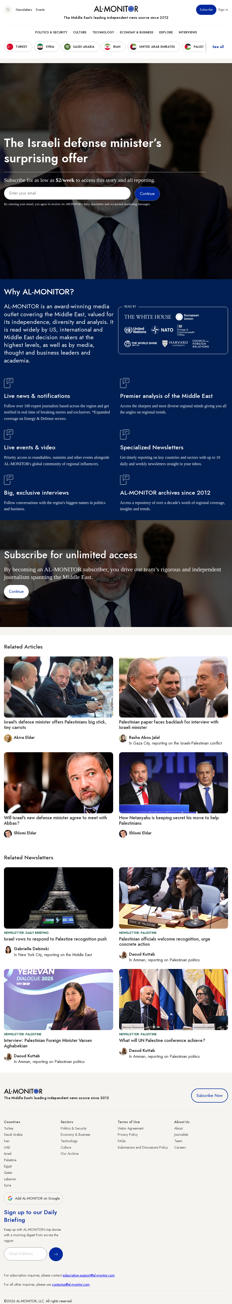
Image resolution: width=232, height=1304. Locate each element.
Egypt (8, 1166)
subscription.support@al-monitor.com (89, 1275)
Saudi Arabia (13, 1134)
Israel (7, 1153)
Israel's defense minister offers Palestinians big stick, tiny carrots (55, 725)
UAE (7, 1147)
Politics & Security (51, 32)
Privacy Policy (128, 1134)
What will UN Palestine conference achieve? (162, 1040)
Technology (103, 32)
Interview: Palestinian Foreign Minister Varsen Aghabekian (48, 1043)
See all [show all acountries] (218, 46)
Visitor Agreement (130, 1128)
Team (178, 1140)
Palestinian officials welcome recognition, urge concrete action (164, 942)
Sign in (223, 9)
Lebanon (10, 1179)
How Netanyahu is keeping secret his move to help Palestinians (169, 820)
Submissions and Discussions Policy (143, 1147)
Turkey (8, 1128)
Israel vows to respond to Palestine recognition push (55, 939)
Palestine (10, 1160)
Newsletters (24, 9)
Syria (7, 1185)
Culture (79, 32)
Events (40, 9)
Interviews (188, 32)
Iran (6, 1140)
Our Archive (69, 1153)
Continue (16, 591)
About (178, 1128)
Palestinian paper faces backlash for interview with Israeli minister (168, 725)
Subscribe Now (210, 1095)
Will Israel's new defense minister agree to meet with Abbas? (55, 820)
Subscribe (206, 9)
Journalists (181, 1134)
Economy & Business (136, 32)
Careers (180, 1147)
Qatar (8, 1172)
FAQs (122, 1140)
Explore (166, 32)
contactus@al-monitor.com (71, 1284)
